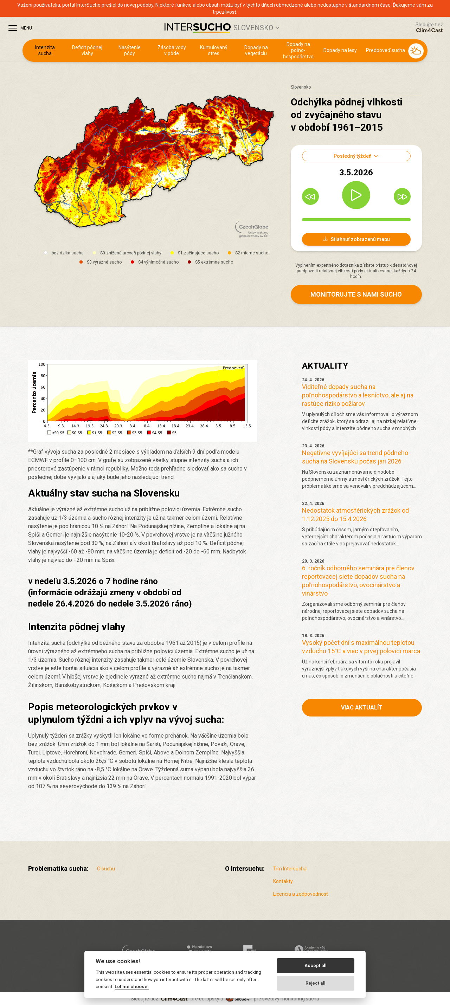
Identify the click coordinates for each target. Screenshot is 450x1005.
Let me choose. (132, 986)
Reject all (316, 983)
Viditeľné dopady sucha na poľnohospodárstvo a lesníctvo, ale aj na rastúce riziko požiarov (357, 395)
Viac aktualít (361, 707)
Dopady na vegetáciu (256, 51)
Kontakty (283, 881)
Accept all (315, 965)
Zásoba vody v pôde (172, 51)
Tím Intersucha (290, 868)
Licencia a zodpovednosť (300, 894)
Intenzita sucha (45, 51)
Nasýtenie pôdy (129, 51)
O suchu (106, 868)
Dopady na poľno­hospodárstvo (298, 50)
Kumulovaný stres (213, 51)
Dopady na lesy (340, 50)
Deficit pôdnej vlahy (87, 51)
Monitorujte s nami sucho (356, 294)
